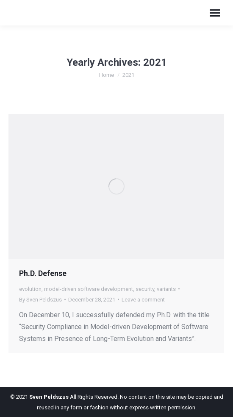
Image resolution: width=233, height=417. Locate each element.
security (145, 289)
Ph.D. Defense (43, 273)
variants (166, 289)
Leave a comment (143, 299)
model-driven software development (88, 289)
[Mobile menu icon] (215, 13)
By (40, 299)
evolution (30, 289)
